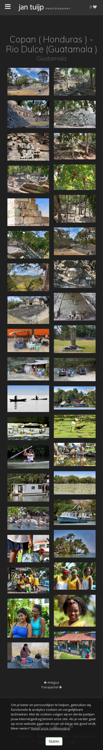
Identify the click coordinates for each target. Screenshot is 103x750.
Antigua (51, 682)
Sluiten (54, 741)
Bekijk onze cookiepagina (50, 728)
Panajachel (51, 687)
